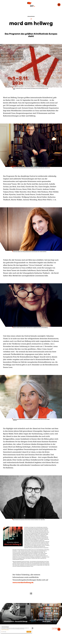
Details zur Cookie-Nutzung (5, 629)
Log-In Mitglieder (55, 628)
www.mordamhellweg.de (23, 586)
